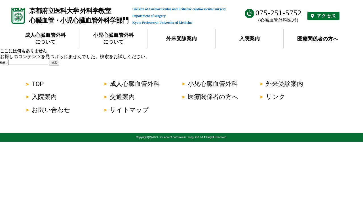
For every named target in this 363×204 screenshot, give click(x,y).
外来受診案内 (181, 38)
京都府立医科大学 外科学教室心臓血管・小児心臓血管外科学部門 (78, 15)
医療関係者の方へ (317, 39)
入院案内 (249, 38)
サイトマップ (129, 109)
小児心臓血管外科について (113, 38)
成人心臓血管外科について (45, 38)
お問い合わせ (51, 109)
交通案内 (122, 96)
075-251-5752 (279, 13)
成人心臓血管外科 (135, 83)
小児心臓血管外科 (213, 83)
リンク (275, 96)
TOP (38, 84)
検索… (4, 62)
